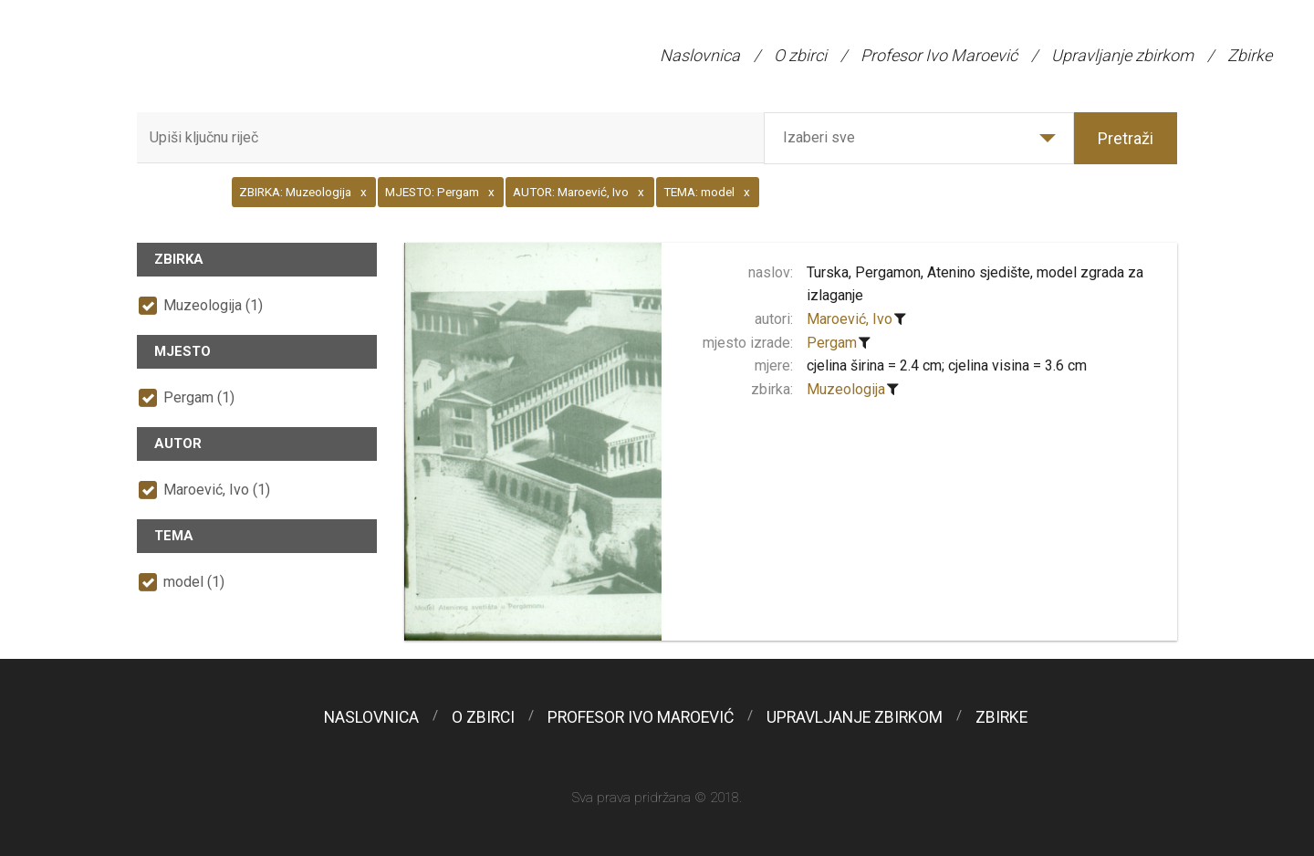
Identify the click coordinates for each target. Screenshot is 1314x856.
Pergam (832, 342)
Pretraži (1125, 138)
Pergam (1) (199, 397)
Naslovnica (700, 55)
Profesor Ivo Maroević (938, 55)
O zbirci (800, 55)
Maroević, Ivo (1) (216, 489)
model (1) (193, 581)
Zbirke (1249, 55)
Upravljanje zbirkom (1122, 55)
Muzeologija (846, 389)
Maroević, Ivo (849, 319)
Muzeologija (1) (213, 305)
